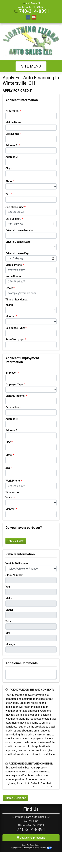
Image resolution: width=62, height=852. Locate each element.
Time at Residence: (16, 299)
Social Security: (14, 207)
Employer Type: (14, 384)
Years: (9, 304)
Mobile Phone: (13, 264)
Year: (8, 586)
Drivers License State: (18, 241)
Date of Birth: (13, 218)
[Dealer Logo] (31, 41)
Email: (9, 288)
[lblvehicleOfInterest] (31, 569)
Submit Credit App (15, 798)
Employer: (11, 372)
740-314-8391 (34, 11)
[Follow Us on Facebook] (28, 17)
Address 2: (11, 156)
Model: (9, 609)
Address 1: (11, 145)
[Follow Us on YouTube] (34, 17)
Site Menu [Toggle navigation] (31, 66)
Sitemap (26, 848)
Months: (10, 316)
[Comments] (31, 674)
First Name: (12, 110)
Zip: (7, 194)
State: (8, 181)
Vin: (7, 632)
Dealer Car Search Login (31, 845)
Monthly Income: (15, 395)
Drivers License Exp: (17, 253)
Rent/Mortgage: (14, 339)
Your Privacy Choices (41, 848)
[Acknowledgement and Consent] (6, 689)
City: (8, 168)
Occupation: (12, 407)
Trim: (8, 621)
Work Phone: (13, 480)
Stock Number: (14, 575)
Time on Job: (13, 492)
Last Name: (12, 133)
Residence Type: (15, 328)
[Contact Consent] (6, 764)
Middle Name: (13, 122)
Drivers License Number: (19, 230)
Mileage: (10, 644)
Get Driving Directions (31, 837)
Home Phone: (13, 276)
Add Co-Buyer (16, 540)
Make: (9, 598)
